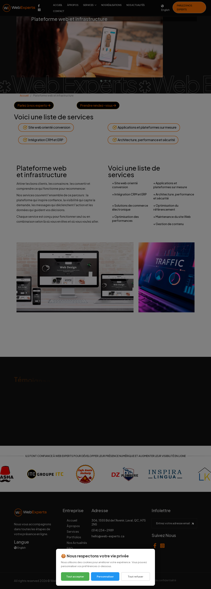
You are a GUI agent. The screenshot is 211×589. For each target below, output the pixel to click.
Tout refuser (135, 576)
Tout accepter (75, 576)
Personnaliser (105, 576)
